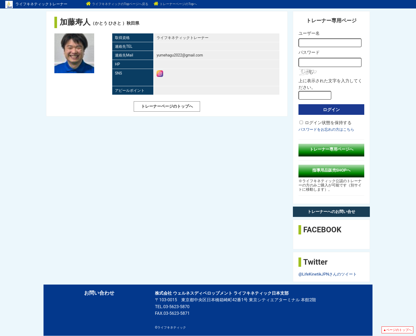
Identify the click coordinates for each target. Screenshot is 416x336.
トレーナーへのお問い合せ (331, 211)
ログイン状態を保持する (328, 122)
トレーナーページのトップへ (166, 106)
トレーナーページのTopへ (175, 4)
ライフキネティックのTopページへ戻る (117, 4)
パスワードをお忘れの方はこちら (326, 129)
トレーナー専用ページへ (331, 149)
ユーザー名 (309, 33)
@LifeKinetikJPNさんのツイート (329, 274)
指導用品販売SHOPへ (331, 170)
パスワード (309, 52)
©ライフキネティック (170, 327)
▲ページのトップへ (397, 330)
